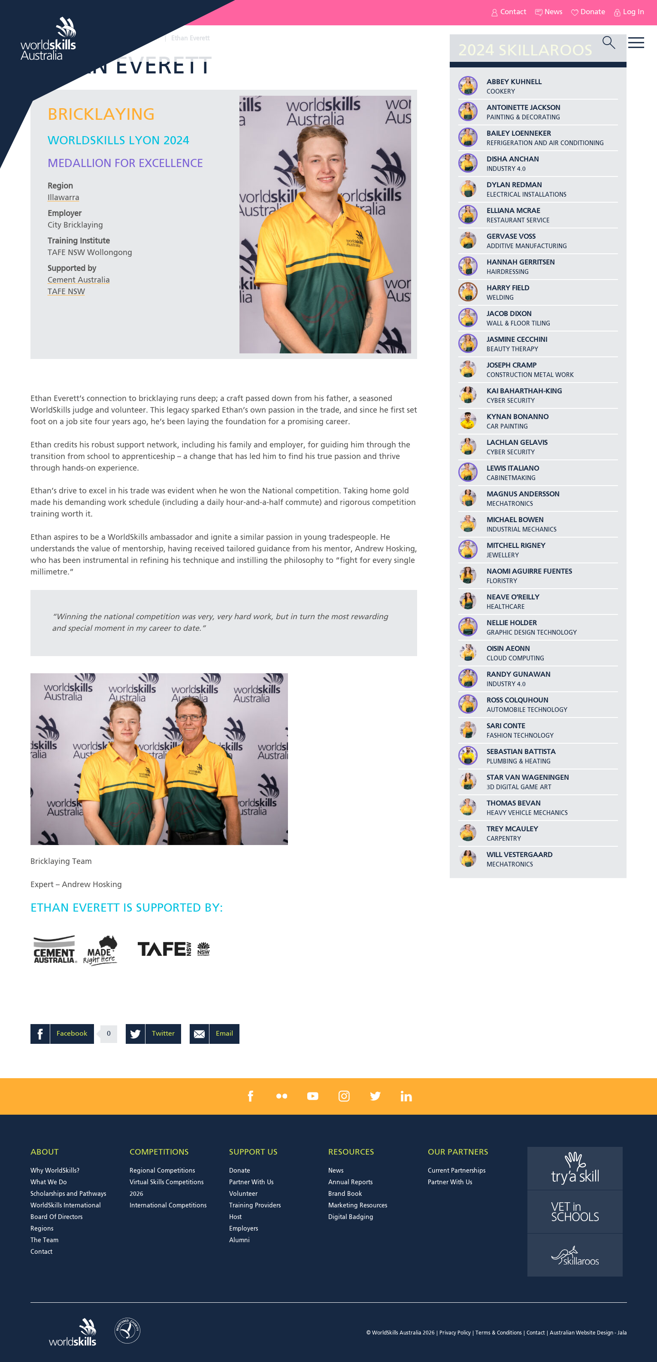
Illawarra (63, 198)
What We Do (48, 1183)
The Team (44, 1240)
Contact (509, 12)
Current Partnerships (456, 1171)
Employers (243, 1229)
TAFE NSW (66, 292)
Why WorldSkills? (54, 1171)
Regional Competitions (162, 1171)
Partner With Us (251, 1183)
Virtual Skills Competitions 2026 (166, 1188)
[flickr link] (282, 1096)
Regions (41, 1229)
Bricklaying (101, 115)
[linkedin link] (406, 1096)
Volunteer (243, 1194)
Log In (629, 12)
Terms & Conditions (498, 1333)
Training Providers (255, 1206)
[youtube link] (313, 1096)
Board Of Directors (56, 1217)
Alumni (239, 1240)
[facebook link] (250, 1096)
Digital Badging (350, 1217)
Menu (636, 42)
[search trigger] (609, 43)
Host (235, 1217)
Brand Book (345, 1194)
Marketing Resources (357, 1206)
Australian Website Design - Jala (588, 1333)
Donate (588, 12)
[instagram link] (344, 1096)
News (549, 12)
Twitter (163, 1034)
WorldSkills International (65, 1206)
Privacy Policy (455, 1333)
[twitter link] (375, 1096)
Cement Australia (79, 280)
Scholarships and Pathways (68, 1194)
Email (224, 1034)
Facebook (72, 1034)
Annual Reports (350, 1183)
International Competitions (168, 1206)
